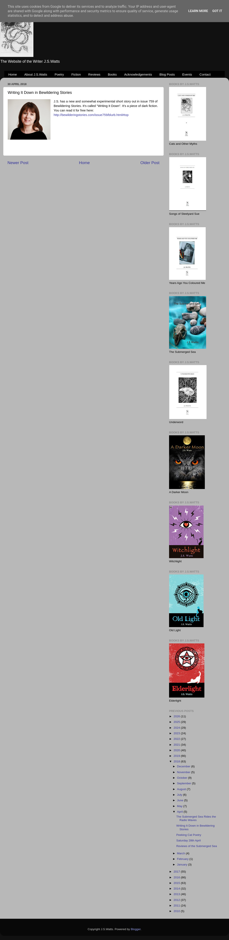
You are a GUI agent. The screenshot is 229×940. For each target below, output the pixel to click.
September (184, 783)
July (180, 794)
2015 (177, 883)
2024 (177, 727)
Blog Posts (167, 74)
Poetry (59, 74)
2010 (177, 911)
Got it (217, 11)
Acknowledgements (138, 74)
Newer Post (17, 162)
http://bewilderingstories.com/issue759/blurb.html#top (91, 115)
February (183, 859)
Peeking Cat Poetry (188, 834)
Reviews (94, 74)
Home (12, 74)
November (184, 772)
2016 (177, 877)
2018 (177, 761)
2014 (177, 888)
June (180, 800)
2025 (177, 722)
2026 (177, 716)
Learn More (198, 11)
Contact (205, 74)
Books (112, 74)
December (184, 766)
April (180, 811)
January (182, 864)
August (182, 789)
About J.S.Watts (35, 74)
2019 (177, 755)
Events (187, 74)
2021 (177, 744)
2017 (177, 871)
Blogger (136, 929)
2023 (177, 733)
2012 (177, 900)
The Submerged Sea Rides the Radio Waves (196, 818)
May (180, 806)
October (182, 777)
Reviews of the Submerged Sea (196, 846)
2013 (177, 894)
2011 (177, 905)
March (181, 853)
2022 (177, 738)
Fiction (76, 74)
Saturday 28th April (188, 840)
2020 (177, 750)
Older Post (149, 162)
